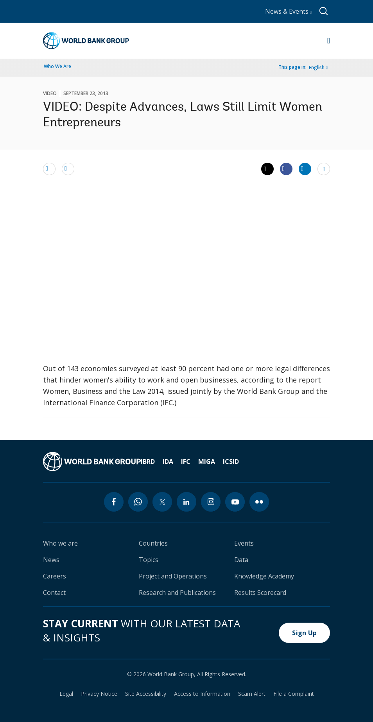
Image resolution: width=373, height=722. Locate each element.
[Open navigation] (328, 40)
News (51, 559)
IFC (185, 461)
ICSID (231, 461)
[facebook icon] (114, 502)
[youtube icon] (235, 502)
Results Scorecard (260, 592)
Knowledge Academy (264, 576)
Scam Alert (251, 694)
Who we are (60, 543)
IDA (168, 461)
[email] (49, 168)
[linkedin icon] (186, 502)
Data (241, 559)
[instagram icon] (211, 502)
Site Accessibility (145, 694)
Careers (54, 576)
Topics (148, 559)
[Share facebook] (286, 168)
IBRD (148, 461)
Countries (153, 543)
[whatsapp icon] (138, 502)
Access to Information (202, 694)
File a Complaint (293, 694)
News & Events (288, 11)
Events (244, 543)
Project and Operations (173, 576)
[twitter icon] (162, 502)
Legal (66, 694)
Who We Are (57, 66)
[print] (68, 168)
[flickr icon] (259, 502)
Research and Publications (177, 592)
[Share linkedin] (305, 168)
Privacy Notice (99, 694)
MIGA (206, 461)
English (317, 67)
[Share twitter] (267, 169)
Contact (54, 592)
